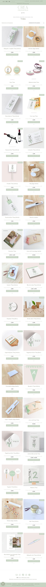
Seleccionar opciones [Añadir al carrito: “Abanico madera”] (34, 223)
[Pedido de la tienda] (36, 23)
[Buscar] (23, 1)
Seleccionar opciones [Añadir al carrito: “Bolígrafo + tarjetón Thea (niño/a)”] (12, 54)
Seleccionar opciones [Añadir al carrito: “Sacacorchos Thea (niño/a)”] (12, 155)
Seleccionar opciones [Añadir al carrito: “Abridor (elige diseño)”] (34, 54)
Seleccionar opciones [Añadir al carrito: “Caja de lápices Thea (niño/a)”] (12, 358)
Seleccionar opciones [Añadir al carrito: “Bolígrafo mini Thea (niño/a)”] (34, 561)
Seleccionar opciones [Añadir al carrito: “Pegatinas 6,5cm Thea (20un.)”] (12, 459)
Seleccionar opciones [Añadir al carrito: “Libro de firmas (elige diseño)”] (34, 257)
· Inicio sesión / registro (34, 1)
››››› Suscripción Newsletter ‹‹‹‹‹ (28, 585)
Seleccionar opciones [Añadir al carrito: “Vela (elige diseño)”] (34, 189)
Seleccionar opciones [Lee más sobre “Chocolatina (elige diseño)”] (12, 391)
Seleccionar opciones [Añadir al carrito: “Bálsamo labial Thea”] (34, 88)
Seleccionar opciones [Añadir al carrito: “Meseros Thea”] (34, 493)
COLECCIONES (27, 17)
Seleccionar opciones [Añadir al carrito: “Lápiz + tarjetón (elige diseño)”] (12, 425)
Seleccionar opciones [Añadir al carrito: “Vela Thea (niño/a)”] (34, 527)
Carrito (41, 1)
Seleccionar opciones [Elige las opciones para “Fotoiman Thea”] (12, 257)
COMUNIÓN (22, 17)
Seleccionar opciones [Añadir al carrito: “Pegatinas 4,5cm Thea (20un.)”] (34, 358)
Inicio (14, 17)
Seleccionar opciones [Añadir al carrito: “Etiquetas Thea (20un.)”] (12, 324)
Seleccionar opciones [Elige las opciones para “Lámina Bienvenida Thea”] (34, 459)
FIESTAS (17, 17)
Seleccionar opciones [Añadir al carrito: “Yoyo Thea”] (12, 88)
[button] (12, 56)
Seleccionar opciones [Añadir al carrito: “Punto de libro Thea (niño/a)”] (12, 223)
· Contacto (27, 1)
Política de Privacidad (16, 585)
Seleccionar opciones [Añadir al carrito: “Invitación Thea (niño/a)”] (34, 155)
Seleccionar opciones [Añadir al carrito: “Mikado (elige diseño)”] (12, 526)
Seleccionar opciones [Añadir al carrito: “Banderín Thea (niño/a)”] (34, 392)
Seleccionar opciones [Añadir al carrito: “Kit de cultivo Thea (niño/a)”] (34, 324)
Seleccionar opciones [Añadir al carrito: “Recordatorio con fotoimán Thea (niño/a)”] (12, 560)
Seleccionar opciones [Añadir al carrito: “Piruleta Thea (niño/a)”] (12, 189)
